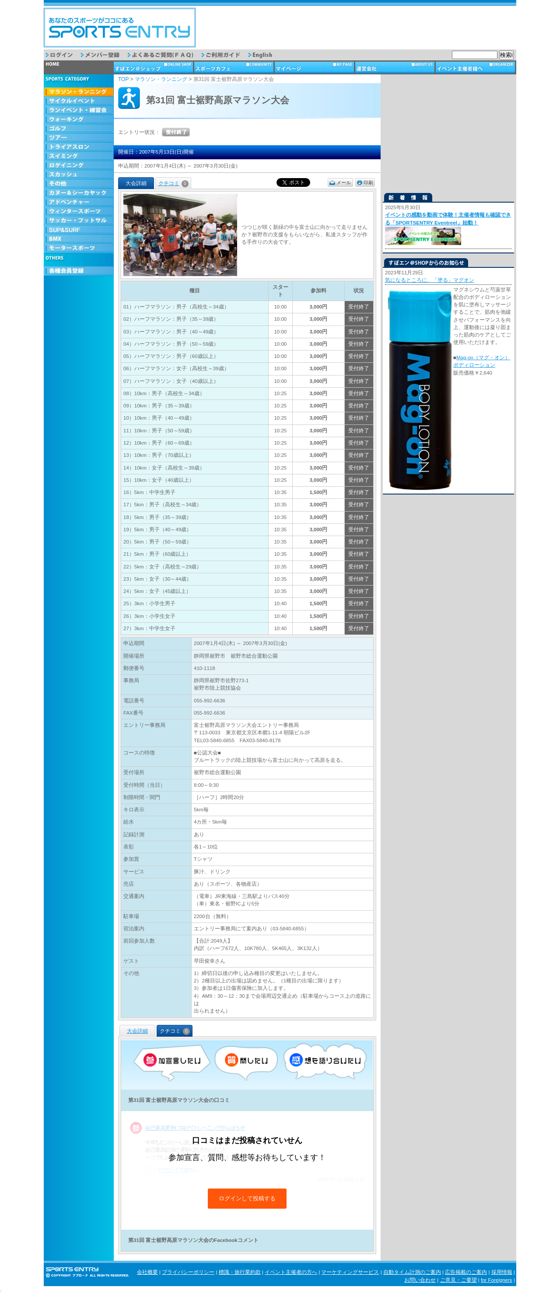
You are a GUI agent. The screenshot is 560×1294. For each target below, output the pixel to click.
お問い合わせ (420, 1280)
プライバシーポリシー (188, 1272)
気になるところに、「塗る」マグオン (429, 280)
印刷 (368, 182)
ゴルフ (79, 128)
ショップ (154, 67)
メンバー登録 (104, 54)
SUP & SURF (79, 230)
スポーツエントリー (120, 27)
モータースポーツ (79, 248)
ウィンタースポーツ (79, 211)
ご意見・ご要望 (458, 1280)
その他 (79, 184)
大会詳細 (137, 1031)
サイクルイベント (79, 101)
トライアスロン (79, 147)
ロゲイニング (79, 165)
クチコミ (173, 183)
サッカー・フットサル (79, 220)
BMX (79, 239)
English (266, 54)
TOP (123, 79)
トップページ (79, 67)
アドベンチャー (79, 202)
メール (343, 182)
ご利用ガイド (225, 54)
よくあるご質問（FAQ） (165, 54)
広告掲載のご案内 (466, 1272)
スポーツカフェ (234, 67)
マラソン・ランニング (79, 92)
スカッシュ (79, 174)
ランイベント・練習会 (79, 110)
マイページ (315, 67)
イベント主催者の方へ (291, 1272)
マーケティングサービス (350, 1272)
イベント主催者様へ (476, 67)
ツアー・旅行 (79, 138)
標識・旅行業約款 (240, 1272)
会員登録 (79, 271)
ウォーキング (79, 119)
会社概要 (147, 1272)
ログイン (63, 54)
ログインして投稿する (247, 1198)
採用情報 (501, 1272)
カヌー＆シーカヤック (79, 193)
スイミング (79, 156)
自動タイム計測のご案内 (412, 1272)
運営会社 (395, 67)
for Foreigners (496, 1280)
